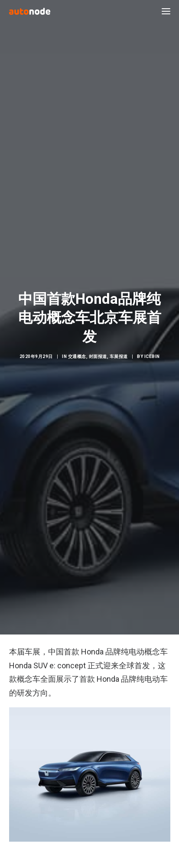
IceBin (152, 350)
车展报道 (119, 350)
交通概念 (77, 350)
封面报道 (98, 350)
